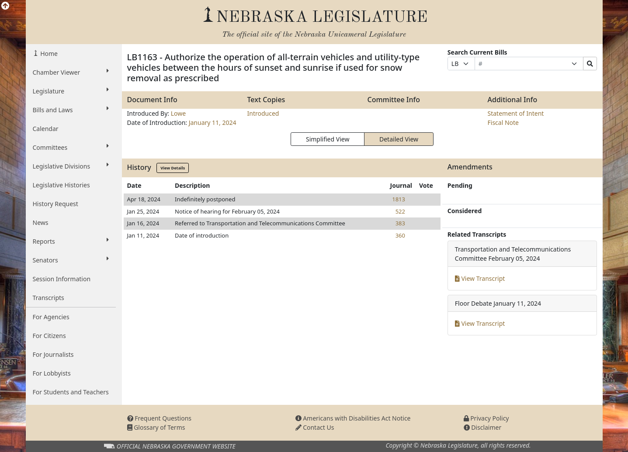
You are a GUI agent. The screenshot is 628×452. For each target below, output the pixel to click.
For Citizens (49, 335)
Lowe (178, 113)
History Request (55, 204)
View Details (172, 168)
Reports (71, 241)
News (41, 222)
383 (400, 223)
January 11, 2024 (212, 122)
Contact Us (314, 427)
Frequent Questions (159, 418)
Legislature (71, 90)
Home (48, 53)
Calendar (46, 128)
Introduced (263, 113)
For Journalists (53, 354)
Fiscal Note (503, 122)
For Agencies (51, 317)
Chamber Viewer (71, 72)
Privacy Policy (486, 418)
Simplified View (327, 139)
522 (400, 211)
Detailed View (398, 139)
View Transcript (480, 278)
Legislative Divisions (71, 166)
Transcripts (48, 297)
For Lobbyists (52, 373)
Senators (71, 259)
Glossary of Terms (156, 427)
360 (400, 235)
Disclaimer (483, 427)
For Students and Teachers (71, 392)
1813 (398, 199)
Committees (71, 147)
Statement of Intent (516, 113)
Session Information (62, 279)
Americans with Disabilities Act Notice (353, 418)
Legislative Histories (61, 185)
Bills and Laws (71, 109)
